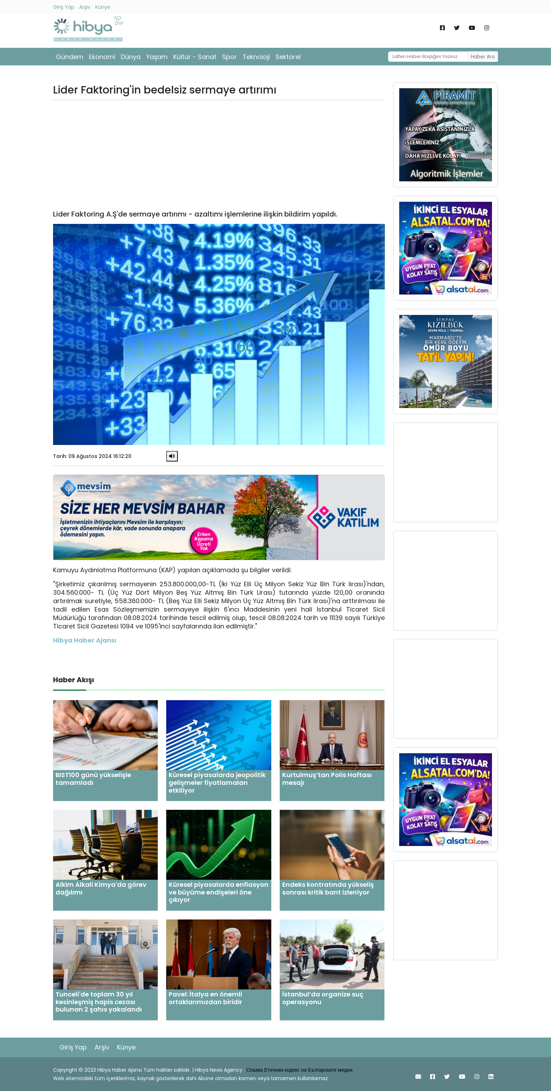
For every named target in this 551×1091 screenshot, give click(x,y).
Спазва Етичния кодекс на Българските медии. (300, 1069)
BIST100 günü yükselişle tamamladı (93, 778)
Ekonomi (102, 56)
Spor (229, 56)
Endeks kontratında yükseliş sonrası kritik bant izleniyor (328, 888)
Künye (102, 7)
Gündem (69, 56)
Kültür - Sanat (194, 56)
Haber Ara (483, 56)
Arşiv (84, 7)
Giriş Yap (63, 7)
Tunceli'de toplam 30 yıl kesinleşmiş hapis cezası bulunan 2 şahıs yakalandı (99, 1002)
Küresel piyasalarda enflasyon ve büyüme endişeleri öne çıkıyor (218, 892)
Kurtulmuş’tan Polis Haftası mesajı (327, 778)
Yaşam (157, 56)
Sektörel (288, 56)
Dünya (131, 56)
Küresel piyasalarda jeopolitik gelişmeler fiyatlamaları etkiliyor (217, 782)
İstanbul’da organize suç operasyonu (322, 998)
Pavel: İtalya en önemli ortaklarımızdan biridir (205, 998)
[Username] (428, 56)
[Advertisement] (219, 155)
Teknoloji (256, 56)
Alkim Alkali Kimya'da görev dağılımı (101, 888)
